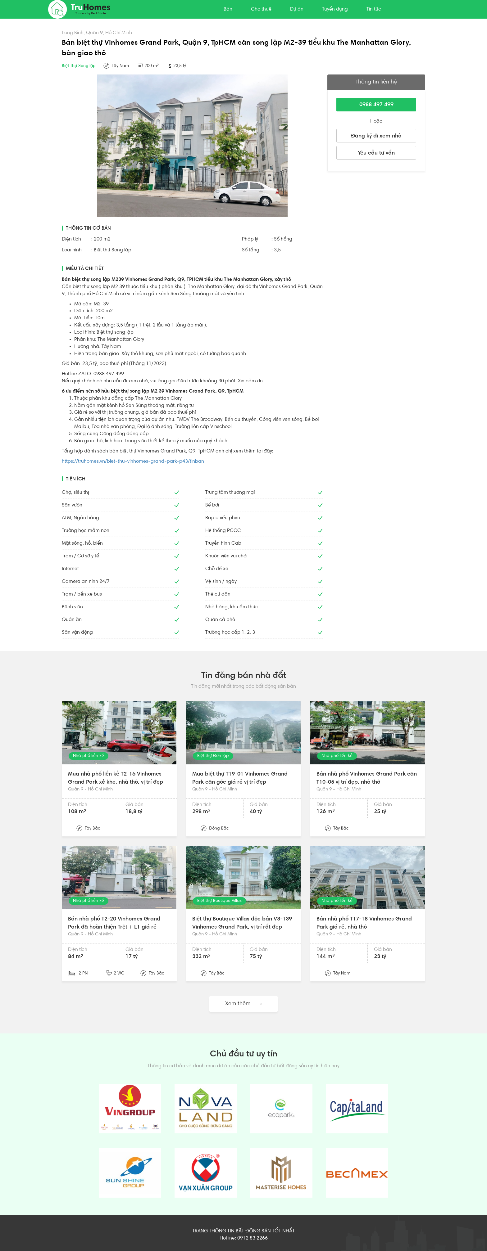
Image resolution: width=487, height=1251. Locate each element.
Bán (228, 9)
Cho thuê (261, 9)
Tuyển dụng (335, 9)
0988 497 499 (376, 105)
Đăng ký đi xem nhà (376, 136)
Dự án (296, 9)
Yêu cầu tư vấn (376, 153)
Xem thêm (243, 1004)
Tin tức (373, 9)
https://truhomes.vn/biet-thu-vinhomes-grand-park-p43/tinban (133, 461)
